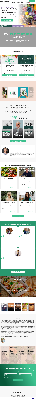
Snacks (20, 282)
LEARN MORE (7, 20)
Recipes (18, 2)
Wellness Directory (18, 390)
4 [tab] (20, 296)
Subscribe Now (18, 380)
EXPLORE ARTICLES (18, 216)
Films (26, 2)
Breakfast (9, 282)
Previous (3, 92)
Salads (24, 282)
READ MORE (13, 187)
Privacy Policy (23, 395)
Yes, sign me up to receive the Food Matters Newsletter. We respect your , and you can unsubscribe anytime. (18, 377)
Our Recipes (18, 279)
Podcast (22, 2)
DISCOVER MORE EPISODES (18, 141)
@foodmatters (5, 347)
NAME (6, 374)
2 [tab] (17, 296)
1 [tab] (15, 296)
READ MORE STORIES (18, 271)
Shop (28, 2)
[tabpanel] (18, 286)
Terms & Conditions (17, 395)
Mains (4, 282)
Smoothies (30, 282)
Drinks (20, 284)
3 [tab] (18, 296)
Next (32, 92)
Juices (15, 284)
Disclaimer (12, 395)
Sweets (15, 282)
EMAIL (20, 374)
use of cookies (6, 398)
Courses (13, 2)
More (32, 2)
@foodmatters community (14, 347)
